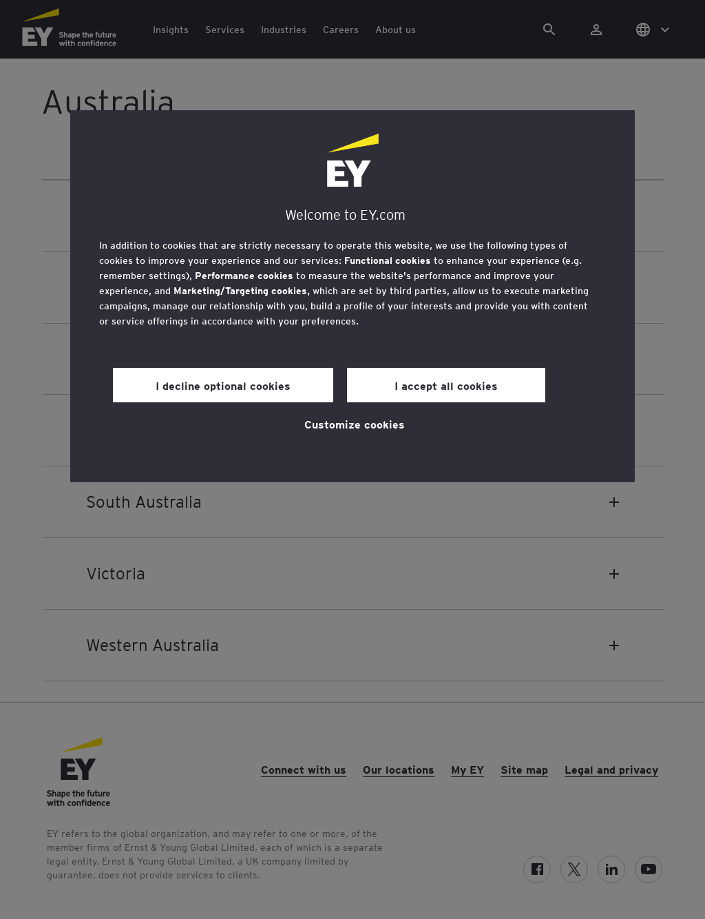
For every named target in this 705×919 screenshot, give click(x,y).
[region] (352, 296)
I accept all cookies (446, 385)
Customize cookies (354, 423)
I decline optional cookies (223, 385)
